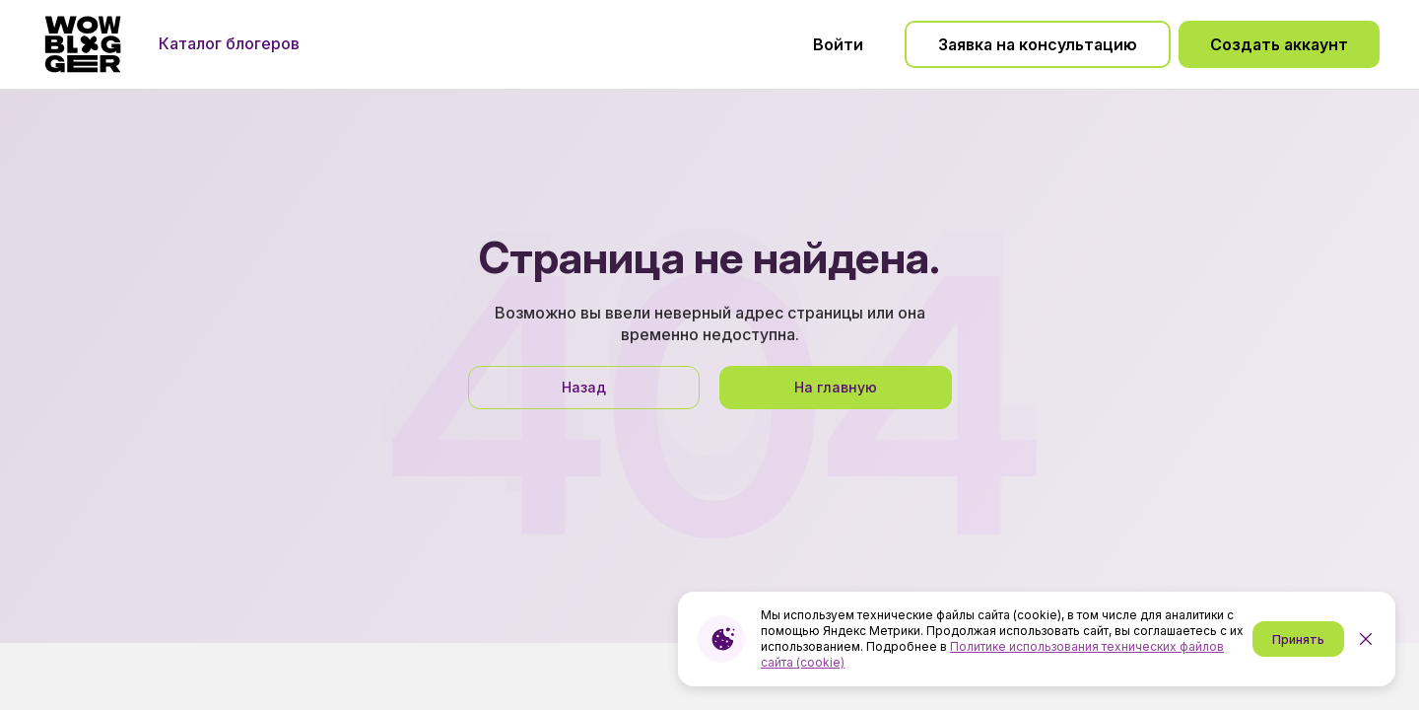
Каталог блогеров (229, 43)
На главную (835, 387)
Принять (1298, 639)
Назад (584, 387)
